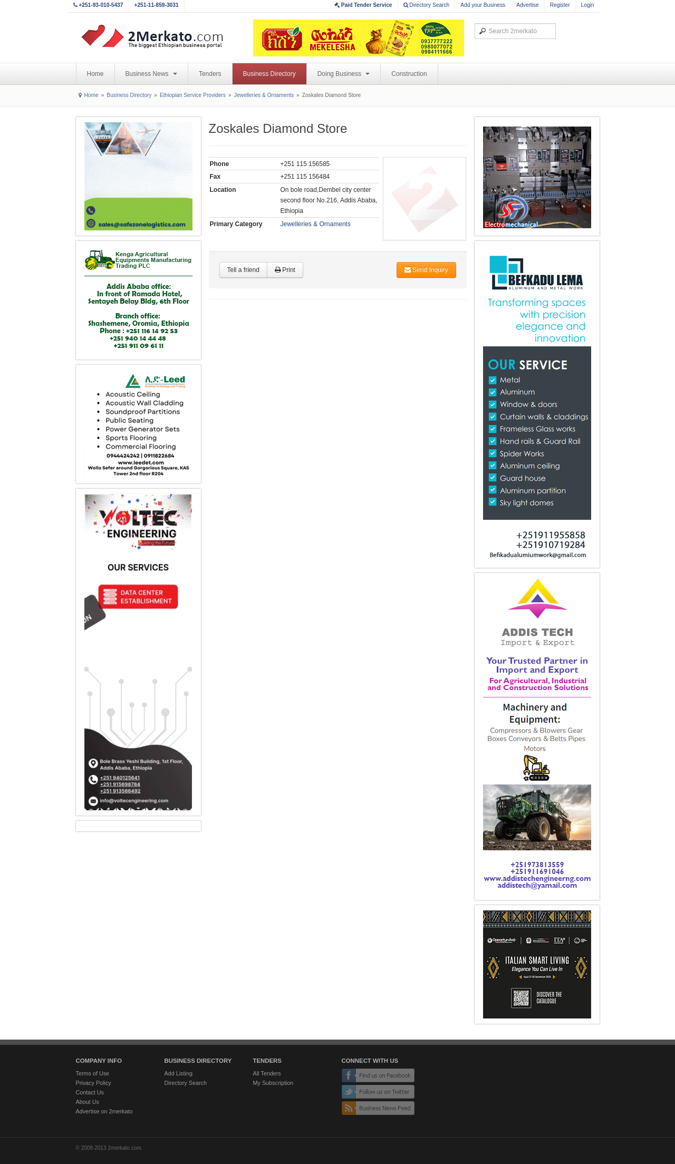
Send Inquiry (426, 270)
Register (560, 5)
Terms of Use (93, 1073)
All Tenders (267, 1073)
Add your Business (482, 5)
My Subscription (273, 1083)
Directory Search (426, 5)
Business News (151, 73)
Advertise (527, 5)
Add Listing (178, 1073)
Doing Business (343, 73)
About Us (87, 1102)
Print (285, 270)
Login (587, 5)
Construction (409, 73)
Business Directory (269, 73)
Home (95, 73)
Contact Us (90, 1092)
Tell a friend (243, 270)
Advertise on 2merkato (104, 1111)
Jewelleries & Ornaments (264, 95)
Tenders (210, 73)
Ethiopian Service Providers (193, 95)
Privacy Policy (93, 1083)
